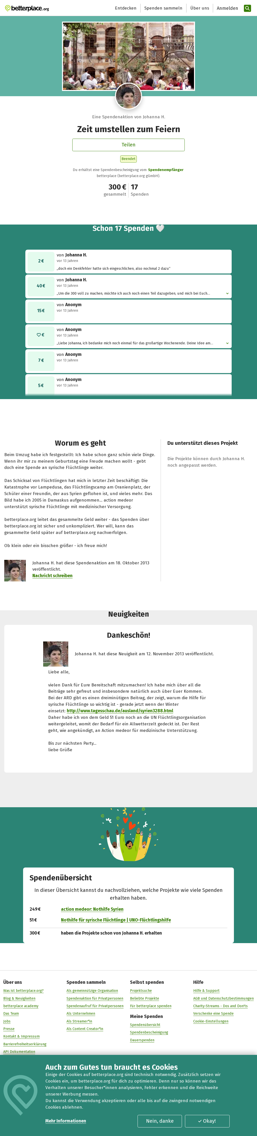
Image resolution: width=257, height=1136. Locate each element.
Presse (9, 1029)
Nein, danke (160, 1121)
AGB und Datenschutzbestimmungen (223, 998)
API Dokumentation (19, 1052)
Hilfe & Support (206, 991)
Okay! (207, 1121)
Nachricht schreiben (52, 575)
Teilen (128, 145)
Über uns (199, 8)
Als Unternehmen (81, 1013)
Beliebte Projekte (144, 998)
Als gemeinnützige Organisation (92, 991)
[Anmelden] (227, 8)
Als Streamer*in (79, 1021)
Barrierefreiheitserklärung (24, 1044)
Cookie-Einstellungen (210, 1021)
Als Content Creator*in (85, 1029)
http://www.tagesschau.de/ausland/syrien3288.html (120, 711)
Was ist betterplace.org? (23, 991)
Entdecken (126, 8)
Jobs (7, 1021)
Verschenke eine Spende (213, 1013)
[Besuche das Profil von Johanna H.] (128, 96)
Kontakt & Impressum (21, 1036)
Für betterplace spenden (150, 1006)
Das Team (11, 1013)
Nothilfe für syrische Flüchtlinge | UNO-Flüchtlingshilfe (116, 920)
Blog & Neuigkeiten (19, 998)
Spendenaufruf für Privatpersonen (95, 1006)
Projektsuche (141, 991)
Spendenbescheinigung (149, 1032)
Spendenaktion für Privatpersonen (95, 998)
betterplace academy (20, 1006)
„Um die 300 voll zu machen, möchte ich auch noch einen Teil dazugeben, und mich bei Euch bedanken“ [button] (141, 293)
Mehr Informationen (65, 1121)
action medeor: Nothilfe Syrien (92, 909)
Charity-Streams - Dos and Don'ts (220, 1006)
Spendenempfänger (165, 170)
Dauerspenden (142, 1040)
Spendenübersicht (145, 1025)
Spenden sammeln (163, 8)
